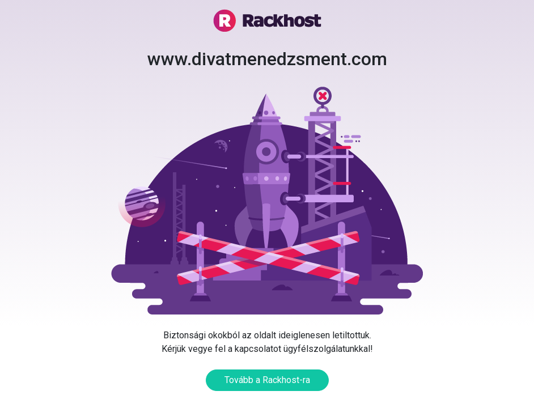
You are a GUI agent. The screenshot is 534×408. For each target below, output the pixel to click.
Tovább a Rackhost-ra (267, 380)
